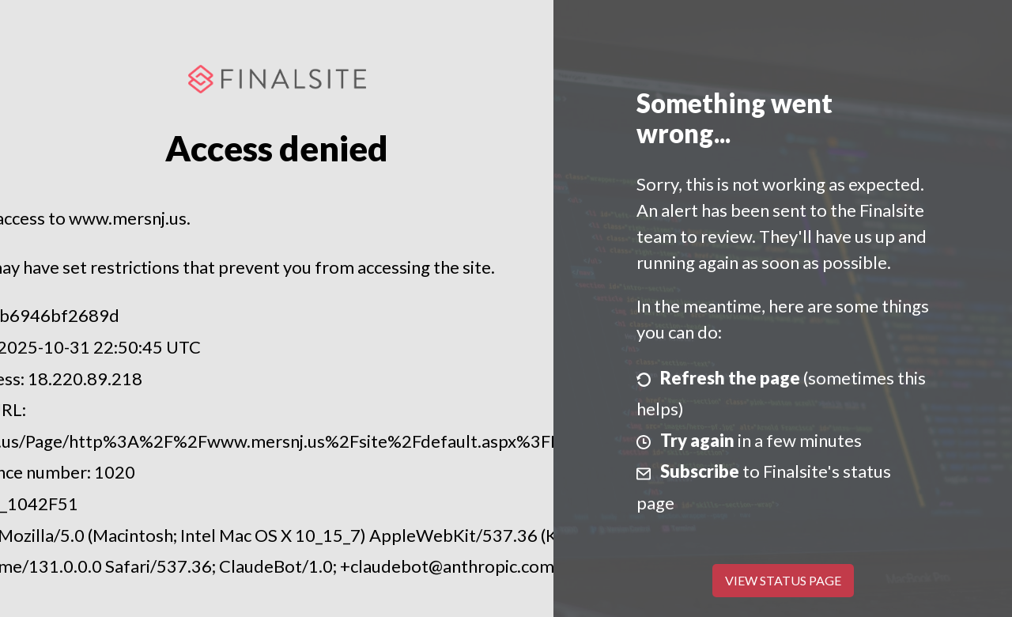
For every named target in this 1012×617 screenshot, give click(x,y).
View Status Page (783, 580)
